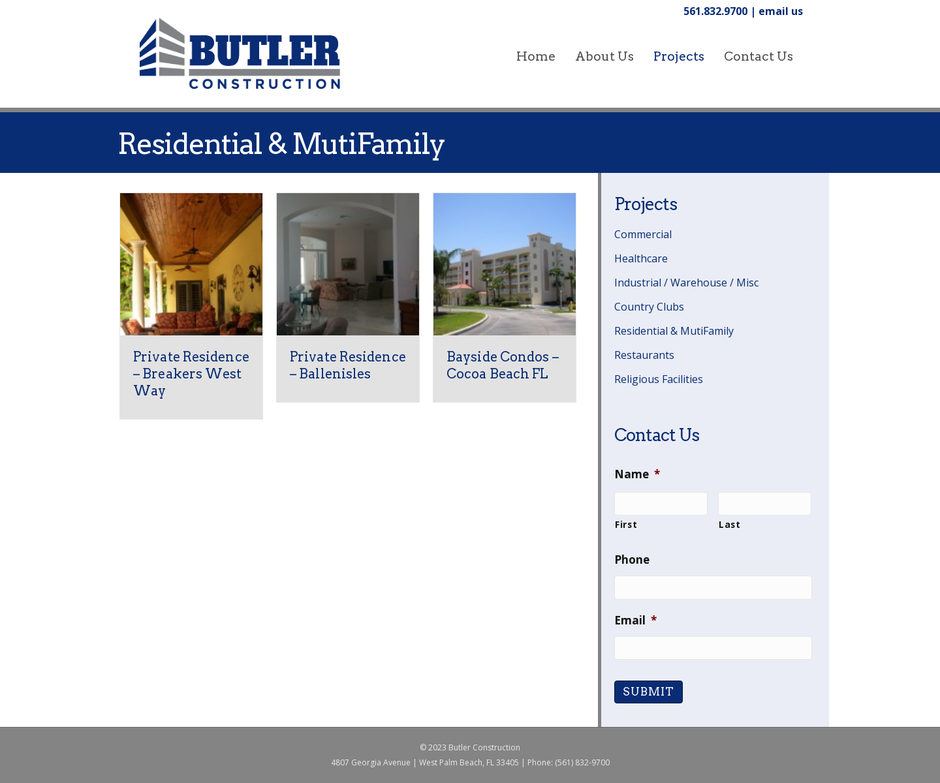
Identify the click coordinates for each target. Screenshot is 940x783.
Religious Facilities (658, 379)
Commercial (643, 234)
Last (730, 524)
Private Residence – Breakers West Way (191, 374)
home (536, 56)
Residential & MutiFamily (674, 331)
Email (635, 620)
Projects (678, 56)
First (626, 524)
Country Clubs (649, 306)
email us (781, 11)
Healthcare (641, 258)
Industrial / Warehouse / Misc (686, 282)
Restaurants (644, 355)
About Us (604, 56)
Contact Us (758, 56)
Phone (632, 560)
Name (637, 474)
